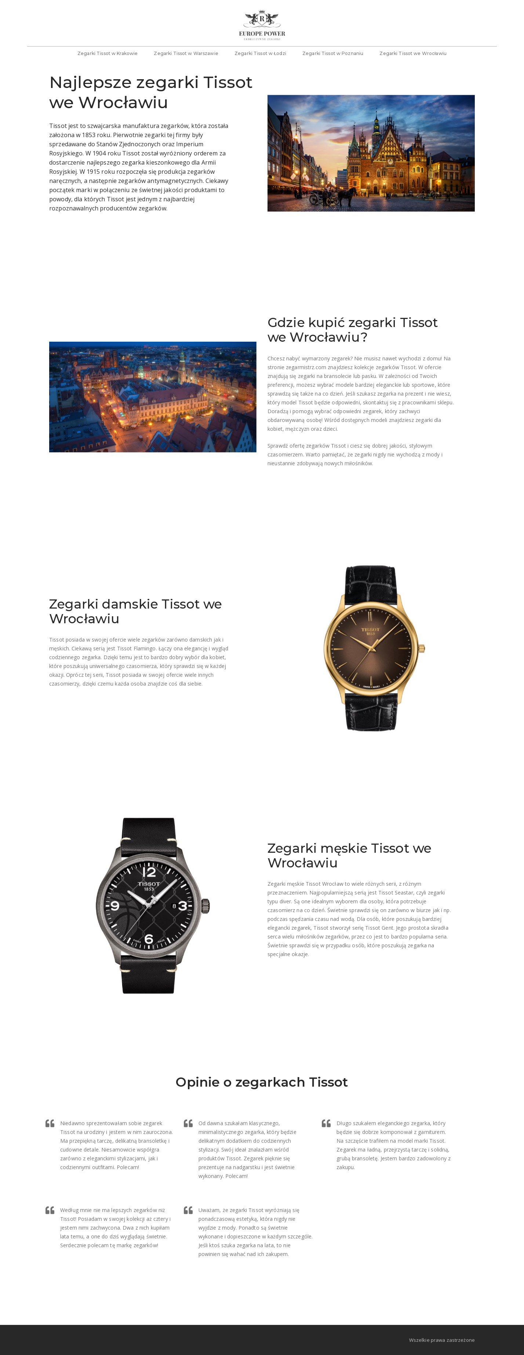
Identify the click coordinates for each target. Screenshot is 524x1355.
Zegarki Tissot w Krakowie (107, 56)
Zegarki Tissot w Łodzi (260, 56)
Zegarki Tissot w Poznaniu (332, 56)
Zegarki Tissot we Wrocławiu (413, 56)
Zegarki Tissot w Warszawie (186, 56)
